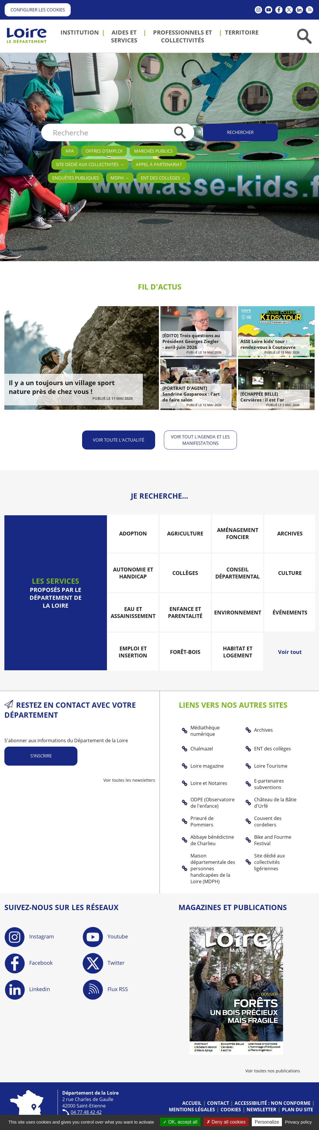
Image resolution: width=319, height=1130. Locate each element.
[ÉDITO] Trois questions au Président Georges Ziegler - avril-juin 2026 (191, 341)
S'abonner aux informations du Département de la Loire (66, 740)
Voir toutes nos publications (272, 1070)
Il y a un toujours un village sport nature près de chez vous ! (62, 387)
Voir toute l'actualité (118, 439)
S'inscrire (41, 755)
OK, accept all (180, 1121)
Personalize (267, 1121)
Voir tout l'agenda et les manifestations (200, 440)
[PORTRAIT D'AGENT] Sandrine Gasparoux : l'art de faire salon (191, 394)
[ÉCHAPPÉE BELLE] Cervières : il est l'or (262, 397)
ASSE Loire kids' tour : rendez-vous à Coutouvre (268, 344)
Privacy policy (298, 1121)
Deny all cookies (226, 1121)
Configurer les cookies (38, 10)
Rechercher (240, 132)
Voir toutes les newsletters (129, 780)
